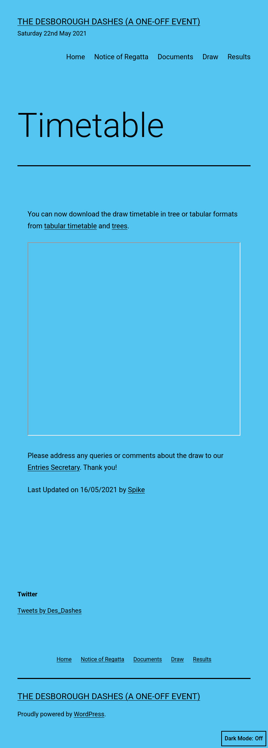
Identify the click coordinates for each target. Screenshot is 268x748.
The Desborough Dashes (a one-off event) (108, 21)
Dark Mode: (244, 738)
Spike (136, 490)
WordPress (89, 714)
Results (239, 57)
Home (75, 57)
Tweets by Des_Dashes (49, 610)
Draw (210, 57)
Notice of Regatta (121, 57)
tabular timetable (70, 226)
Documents (175, 57)
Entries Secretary (54, 467)
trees (119, 226)
